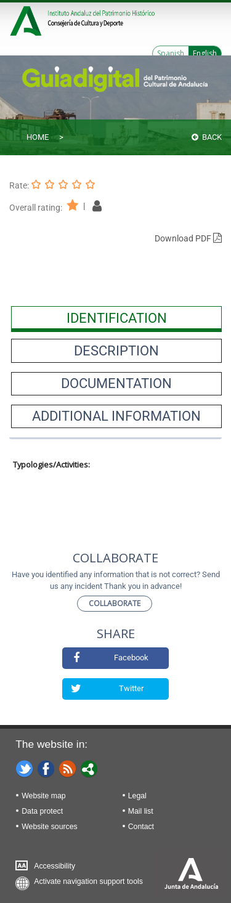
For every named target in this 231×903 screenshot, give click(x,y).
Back (207, 137)
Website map (43, 796)
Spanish (170, 53)
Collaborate (114, 603)
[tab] (116, 318)
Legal (137, 796)
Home (37, 137)
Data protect (42, 811)
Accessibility (54, 866)
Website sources (49, 826)
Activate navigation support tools (88, 881)
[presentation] (116, 318)
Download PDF (188, 238)
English (205, 53)
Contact (141, 826)
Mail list (140, 811)
